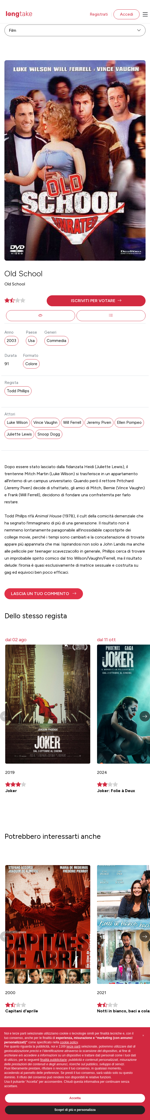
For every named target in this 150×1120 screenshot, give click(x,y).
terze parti (73, 1046)
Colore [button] (31, 364)
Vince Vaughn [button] (45, 422)
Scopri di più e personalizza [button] (74, 1110)
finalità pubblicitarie (53, 1060)
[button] (96, 300)
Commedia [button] (56, 340)
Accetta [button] (75, 1098)
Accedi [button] (126, 14)
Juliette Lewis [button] (19, 434)
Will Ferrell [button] (72, 422)
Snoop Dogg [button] (49, 434)
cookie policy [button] (69, 1042)
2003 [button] (11, 340)
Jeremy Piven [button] (99, 422)
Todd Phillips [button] (18, 391)
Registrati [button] (99, 14)
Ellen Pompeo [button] (129, 422)
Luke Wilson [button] (17, 422)
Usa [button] (31, 340)
